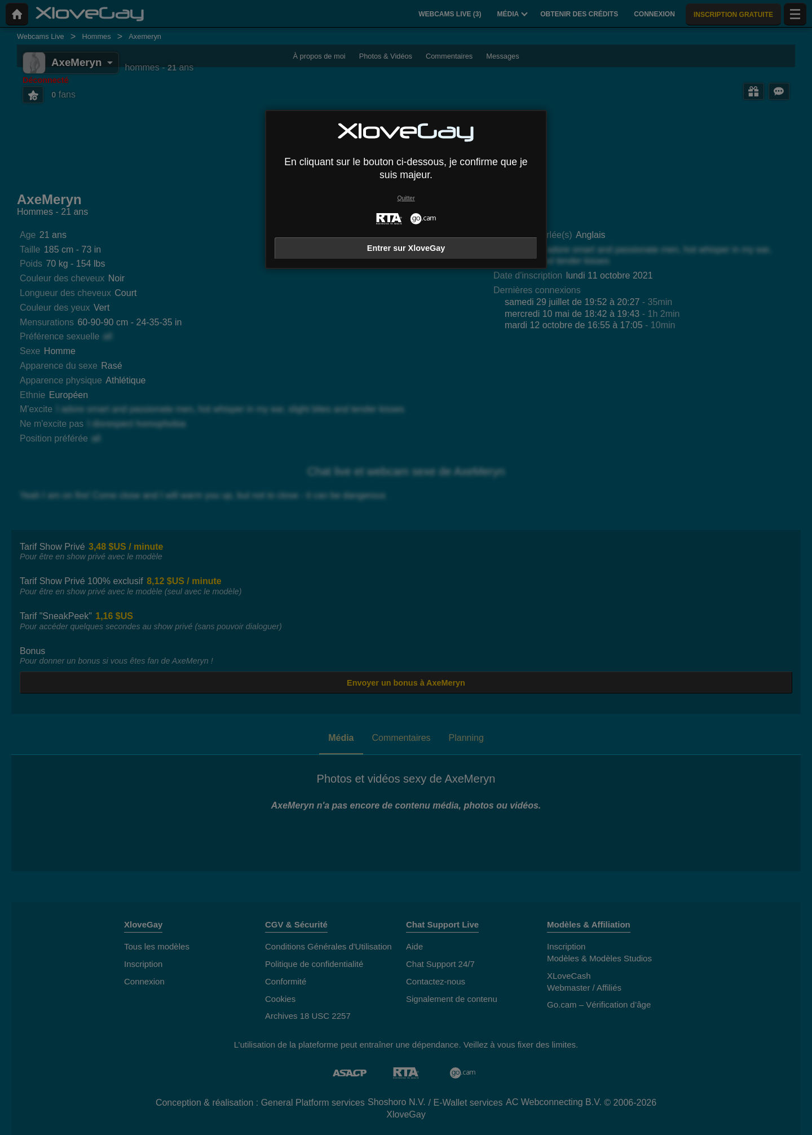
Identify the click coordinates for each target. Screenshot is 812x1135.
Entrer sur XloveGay (406, 248)
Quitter (405, 198)
